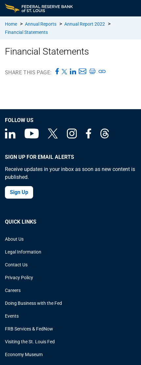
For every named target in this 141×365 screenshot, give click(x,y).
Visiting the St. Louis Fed (30, 341)
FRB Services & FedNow (29, 328)
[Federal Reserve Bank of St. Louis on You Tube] (32, 136)
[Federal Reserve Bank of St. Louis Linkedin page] (10, 136)
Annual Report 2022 (84, 24)
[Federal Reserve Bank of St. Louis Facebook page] (88, 136)
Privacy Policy (19, 277)
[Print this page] (92, 72)
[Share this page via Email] (82, 72)
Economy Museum (24, 354)
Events (12, 316)
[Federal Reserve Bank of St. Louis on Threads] (104, 136)
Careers (13, 290)
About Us (14, 239)
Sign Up (19, 192)
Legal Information (23, 252)
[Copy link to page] (102, 72)
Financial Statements (26, 32)
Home (11, 24)
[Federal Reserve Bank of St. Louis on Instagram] (72, 136)
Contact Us (16, 264)
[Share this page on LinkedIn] (73, 72)
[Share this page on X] (64, 72)
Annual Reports (40, 24)
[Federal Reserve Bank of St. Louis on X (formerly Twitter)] (53, 136)
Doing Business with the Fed (33, 303)
